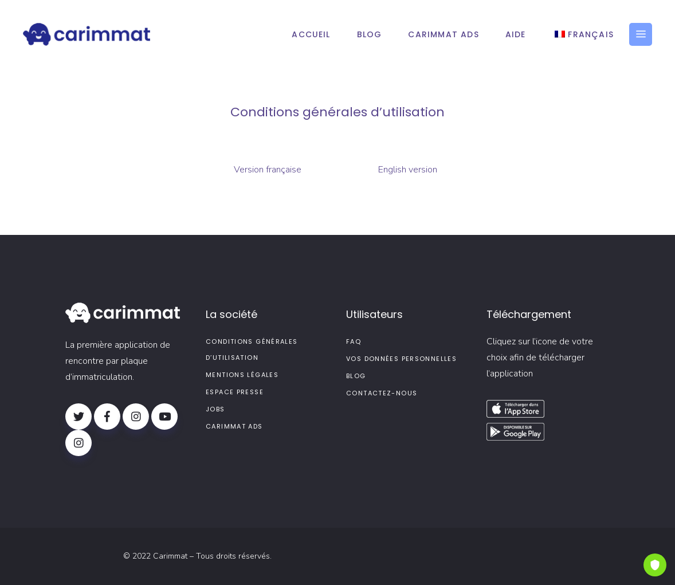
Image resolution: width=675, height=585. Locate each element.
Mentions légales (242, 374)
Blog (356, 375)
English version (407, 169)
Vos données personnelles (401, 358)
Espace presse (235, 391)
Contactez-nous (381, 393)
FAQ (353, 341)
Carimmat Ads (234, 426)
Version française (267, 169)
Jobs (215, 409)
